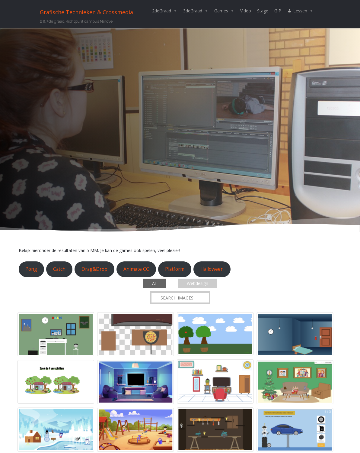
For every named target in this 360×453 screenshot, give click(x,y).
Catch (59, 269)
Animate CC (136, 269)
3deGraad (195, 11)
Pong (31, 269)
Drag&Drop (94, 269)
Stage (262, 11)
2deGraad (164, 11)
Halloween (212, 269)
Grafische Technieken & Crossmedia (86, 12)
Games (224, 11)
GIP (277, 11)
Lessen (303, 11)
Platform (174, 269)
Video (245, 11)
